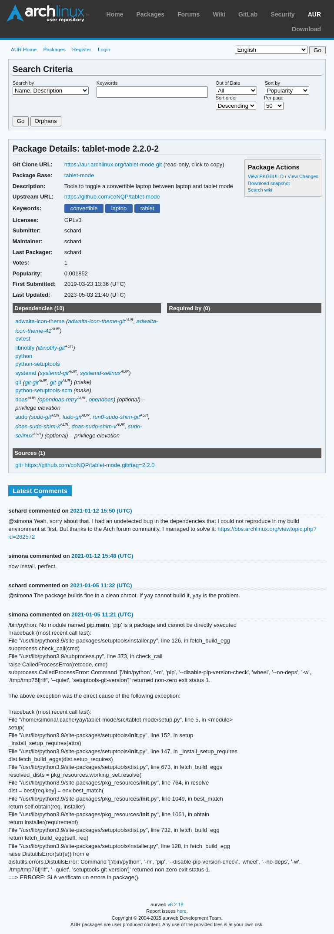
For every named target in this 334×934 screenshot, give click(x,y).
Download (306, 29)
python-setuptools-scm (43, 390)
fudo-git (72, 417)
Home (115, 14)
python (23, 356)
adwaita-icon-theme (39, 321)
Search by (23, 83)
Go (21, 121)
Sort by (272, 83)
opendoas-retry (58, 399)
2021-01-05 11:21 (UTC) (102, 614)
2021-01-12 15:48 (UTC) (102, 556)
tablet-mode (79, 175)
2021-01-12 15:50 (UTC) (101, 510)
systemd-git (54, 373)
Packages (150, 14)
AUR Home (24, 49)
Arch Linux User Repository (48, 13)
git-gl (56, 382)
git (18, 382)
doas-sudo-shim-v (94, 426)
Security (282, 14)
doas (21, 399)
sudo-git (41, 417)
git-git (32, 382)
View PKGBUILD (266, 176)
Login (104, 49)
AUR (314, 14)
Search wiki (260, 189)
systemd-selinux (100, 373)
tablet (147, 208)
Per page (274, 97)
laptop (119, 208)
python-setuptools (37, 364)
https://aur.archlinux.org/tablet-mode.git (113, 164)
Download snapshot (269, 183)
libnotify (24, 347)
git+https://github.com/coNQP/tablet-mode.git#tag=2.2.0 (84, 465)
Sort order (226, 97)
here (182, 911)
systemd (25, 373)
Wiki (219, 14)
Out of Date (228, 83)
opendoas (101, 399)
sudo (21, 417)
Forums (188, 14)
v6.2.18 (176, 904)
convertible (84, 208)
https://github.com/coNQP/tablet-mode (112, 196)
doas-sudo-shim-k (37, 426)
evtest (22, 338)
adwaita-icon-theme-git (96, 321)
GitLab (247, 14)
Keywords (107, 83)
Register (81, 49)
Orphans (46, 121)
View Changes (302, 176)
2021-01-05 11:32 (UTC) (101, 585)
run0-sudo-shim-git (116, 417)
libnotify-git (51, 347)
